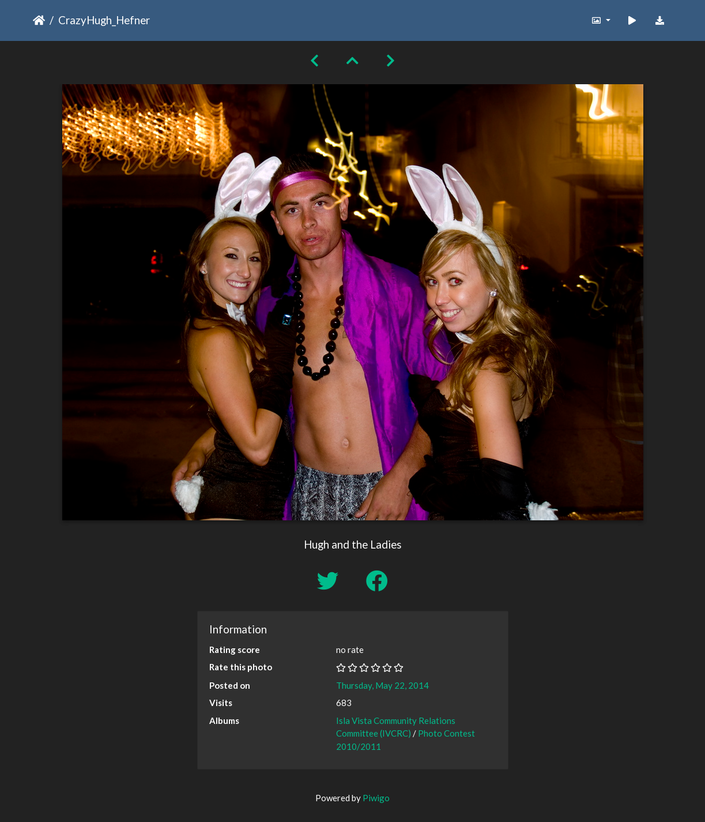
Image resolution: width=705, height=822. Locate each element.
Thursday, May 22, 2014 (382, 685)
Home (39, 20)
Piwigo (376, 798)
